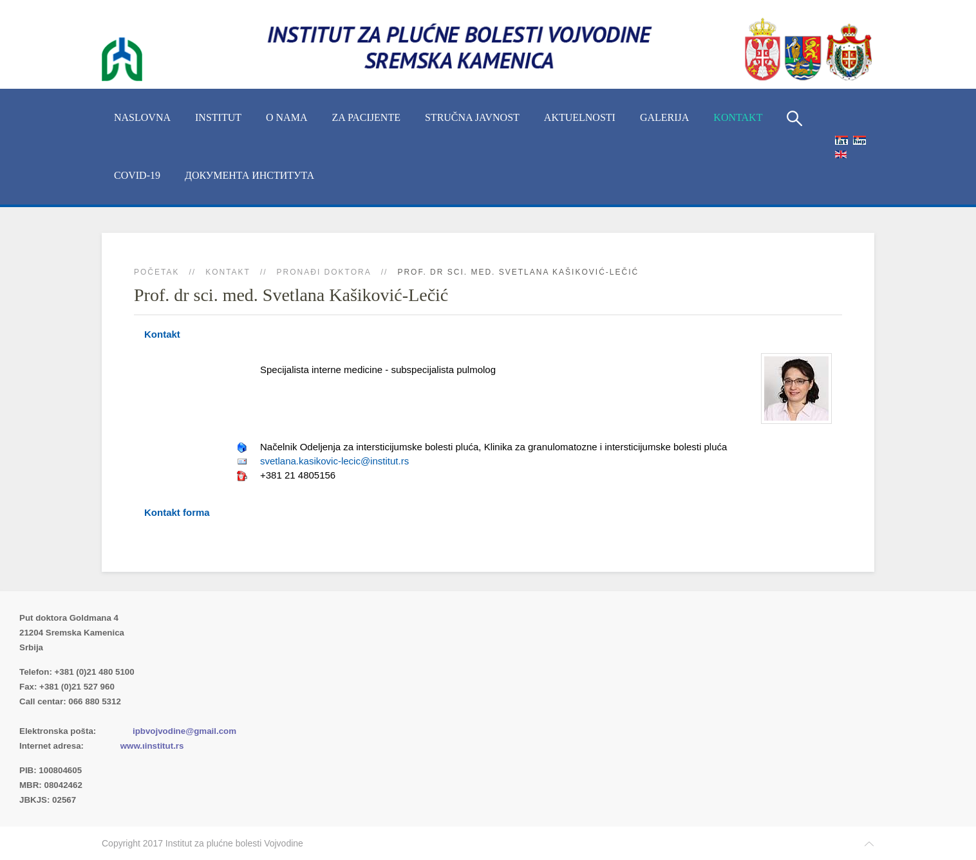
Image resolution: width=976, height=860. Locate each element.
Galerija (664, 117)
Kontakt (737, 117)
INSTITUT (218, 117)
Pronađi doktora (324, 272)
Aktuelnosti (579, 117)
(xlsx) (155, 716)
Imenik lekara (80, 716)
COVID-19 (137, 175)
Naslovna (142, 117)
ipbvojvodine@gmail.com (184, 731)
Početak (156, 272)
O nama (286, 117)
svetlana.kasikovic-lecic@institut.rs (334, 460)
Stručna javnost (472, 117)
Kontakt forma (177, 512)
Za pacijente (366, 117)
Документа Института (249, 175)
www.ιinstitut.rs (152, 746)
